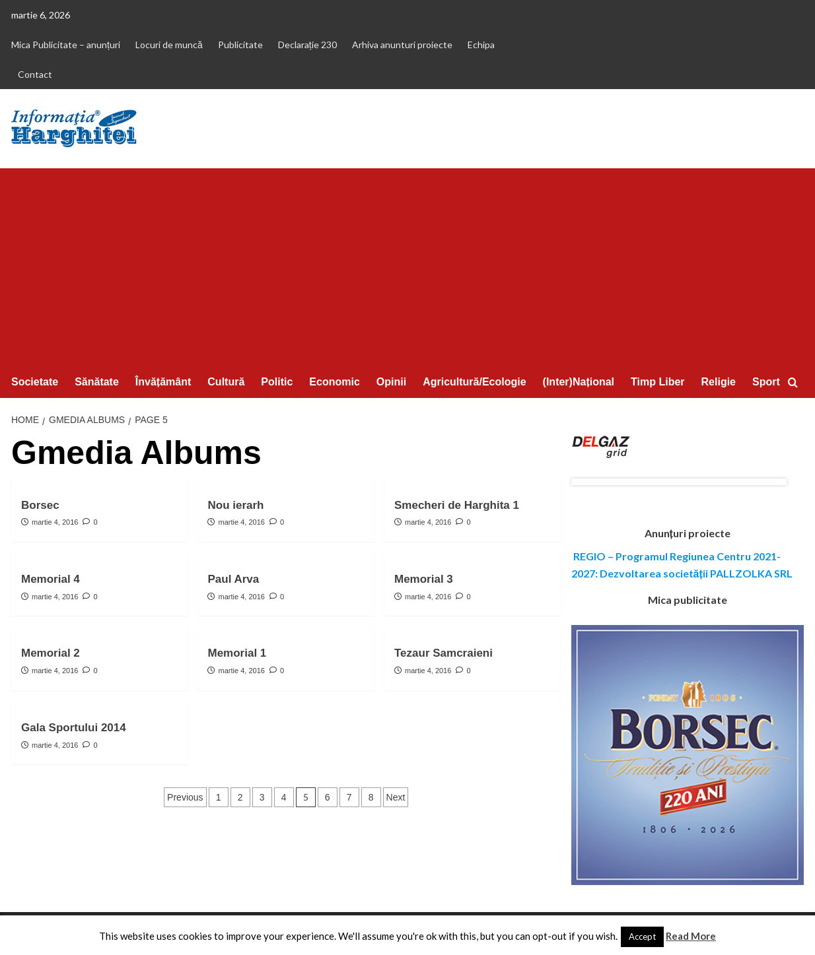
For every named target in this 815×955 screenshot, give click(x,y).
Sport (766, 381)
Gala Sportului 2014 (73, 727)
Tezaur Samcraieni (443, 653)
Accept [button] (642, 936)
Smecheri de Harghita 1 (456, 505)
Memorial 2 (50, 653)
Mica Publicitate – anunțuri (65, 44)
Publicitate (240, 44)
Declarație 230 (307, 44)
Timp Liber (658, 381)
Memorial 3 (423, 579)
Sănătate (97, 381)
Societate (34, 381)
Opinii (391, 381)
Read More (691, 936)
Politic (277, 381)
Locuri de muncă (169, 44)
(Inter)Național (578, 381)
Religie (718, 381)
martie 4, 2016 (55, 522)
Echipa (481, 44)
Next (396, 797)
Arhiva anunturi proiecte (402, 44)
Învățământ (163, 381)
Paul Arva (233, 579)
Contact (35, 74)
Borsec (40, 505)
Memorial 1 (236, 653)
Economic (334, 381)
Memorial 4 (50, 579)
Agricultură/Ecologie (474, 381)
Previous (185, 797)
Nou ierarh (235, 505)
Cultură (225, 381)
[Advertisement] (407, 267)
